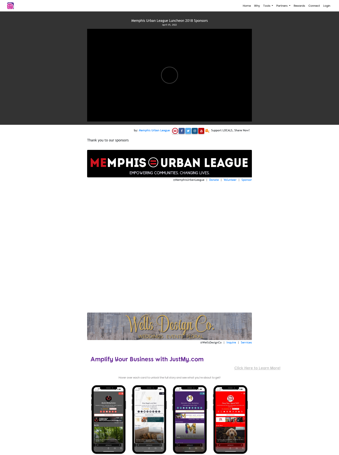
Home (247, 6)
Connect (314, 6)
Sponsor (246, 180)
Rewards (299, 6)
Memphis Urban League (154, 130)
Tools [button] (267, 6)
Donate (214, 180)
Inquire (231, 342)
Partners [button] (282, 6)
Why (257, 6)
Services (246, 342)
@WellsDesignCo (211, 342)
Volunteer (230, 180)
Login (326, 6)
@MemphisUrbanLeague (188, 180)
